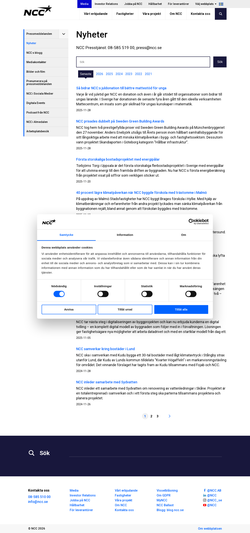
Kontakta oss (200, 14)
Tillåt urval (125, 309)
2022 (138, 74)
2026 (99, 74)
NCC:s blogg (34, 52)
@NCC (210, 495)
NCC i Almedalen (37, 121)
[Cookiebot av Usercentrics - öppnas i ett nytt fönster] (191, 222)
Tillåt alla (181, 309)
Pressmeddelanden (39, 33)
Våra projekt (152, 14)
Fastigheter (125, 14)
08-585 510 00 (39, 497)
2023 (128, 74)
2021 (148, 74)
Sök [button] (220, 61)
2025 (109, 74)
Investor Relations (106, 3)
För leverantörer (178, 3)
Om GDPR (164, 495)
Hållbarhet (155, 3)
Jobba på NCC (133, 3)
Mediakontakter (36, 62)
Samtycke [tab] (66, 234)
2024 (119, 74)
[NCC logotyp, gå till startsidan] (37, 10)
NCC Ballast (165, 505)
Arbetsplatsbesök (37, 131)
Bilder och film (35, 71)
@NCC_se (212, 500)
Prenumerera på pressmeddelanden (39, 83)
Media (84, 3)
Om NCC (176, 14)
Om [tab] (183, 234)
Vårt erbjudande (96, 14)
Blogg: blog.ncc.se (170, 510)
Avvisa (69, 309)
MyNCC (162, 500)
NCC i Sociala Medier (39, 93)
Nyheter (31, 43)
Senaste (85, 74)
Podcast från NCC (37, 112)
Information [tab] (125, 234)
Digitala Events (35, 103)
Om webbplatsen (210, 528)
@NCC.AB (212, 490)
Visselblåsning (167, 490)
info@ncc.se (38, 502)
